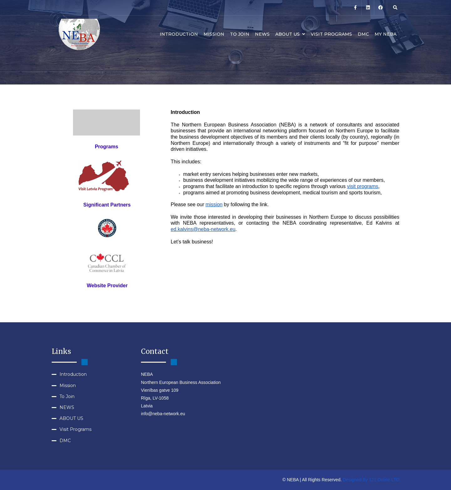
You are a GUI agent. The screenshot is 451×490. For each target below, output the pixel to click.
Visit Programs (331, 34)
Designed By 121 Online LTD (371, 479)
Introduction (179, 34)
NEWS (262, 34)
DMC (363, 34)
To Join (239, 34)
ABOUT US (290, 34)
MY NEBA (386, 34)
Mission (214, 34)
